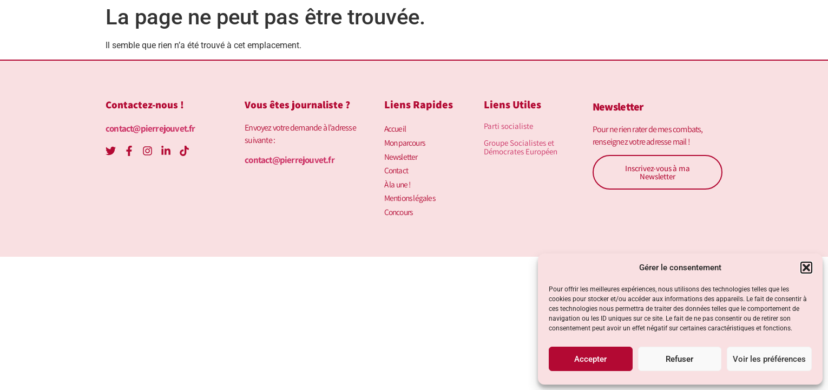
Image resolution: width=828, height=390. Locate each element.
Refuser (679, 359)
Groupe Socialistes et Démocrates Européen (520, 147)
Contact (396, 167)
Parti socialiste (508, 126)
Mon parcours (406, 141)
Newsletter (401, 154)
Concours (400, 206)
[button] (806, 267)
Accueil (395, 128)
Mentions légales (411, 193)
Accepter (590, 359)
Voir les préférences (769, 359)
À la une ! (398, 180)
